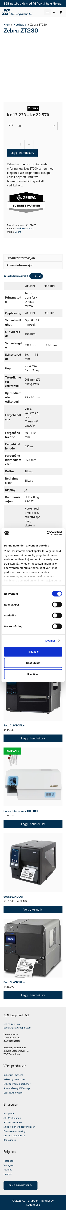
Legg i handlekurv (22, 153)
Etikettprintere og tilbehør (17, 1083)
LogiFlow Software (13, 1092)
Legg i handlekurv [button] (33, 738)
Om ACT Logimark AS (15, 1135)
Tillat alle (33, 651)
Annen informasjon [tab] (20, 265)
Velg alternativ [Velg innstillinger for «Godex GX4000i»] (33, 909)
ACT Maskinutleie (12, 1118)
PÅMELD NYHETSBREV (20, 1185)
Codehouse (33, 1204)
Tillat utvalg (33, 662)
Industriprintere (25, 228)
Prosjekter (9, 1113)
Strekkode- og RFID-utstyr (17, 1088)
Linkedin (8, 1174)
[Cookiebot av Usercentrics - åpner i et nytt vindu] (47, 533)
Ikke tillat (33, 673)
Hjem (7, 25)
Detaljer (50, 640)
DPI (10, 125)
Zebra (18, 231)
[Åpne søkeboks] (54, 12)
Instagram (9, 1165)
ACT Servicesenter (13, 1122)
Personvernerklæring (15, 1131)
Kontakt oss (10, 1139)
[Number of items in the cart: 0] (61, 12)
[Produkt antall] (20, 144)
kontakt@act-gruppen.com (17, 1027)
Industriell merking (13, 1074)
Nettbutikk (20, 25)
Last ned (36, 276)
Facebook (8, 1160)
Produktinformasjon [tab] (21, 258)
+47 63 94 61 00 (12, 1024)
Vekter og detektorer (14, 1079)
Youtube (8, 1169)
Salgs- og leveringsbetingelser (19, 1126)
